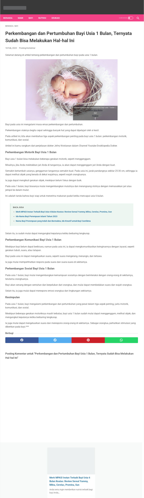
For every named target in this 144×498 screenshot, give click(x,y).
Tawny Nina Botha (72, 116)
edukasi (109, 293)
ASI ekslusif (126, 298)
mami (118, 293)
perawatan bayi (126, 287)
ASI (116, 298)
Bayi (33, 13)
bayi (108, 287)
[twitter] (39, 385)
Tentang (45, 487)
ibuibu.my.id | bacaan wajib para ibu (76, 493)
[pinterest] (61, 385)
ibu (114, 287)
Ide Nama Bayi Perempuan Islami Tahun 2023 (36, 244)
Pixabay (72, 122)
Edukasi (58, 13)
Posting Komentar (27, 52)
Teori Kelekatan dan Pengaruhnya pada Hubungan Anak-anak (118, 209)
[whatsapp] (83, 385)
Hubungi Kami (83, 487)
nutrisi (44, 13)
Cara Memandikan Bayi (119, 163)
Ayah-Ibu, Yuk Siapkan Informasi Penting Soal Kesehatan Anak (118, 143)
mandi (126, 304)
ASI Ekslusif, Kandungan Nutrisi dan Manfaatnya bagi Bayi (121, 96)
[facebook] (16, 385)
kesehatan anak (113, 304)
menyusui (129, 293)
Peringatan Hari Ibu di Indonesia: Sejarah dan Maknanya (119, 185)
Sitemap (71, 487)
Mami (22, 13)
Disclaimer (97, 487)
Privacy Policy (58, 487)
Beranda (9, 13)
